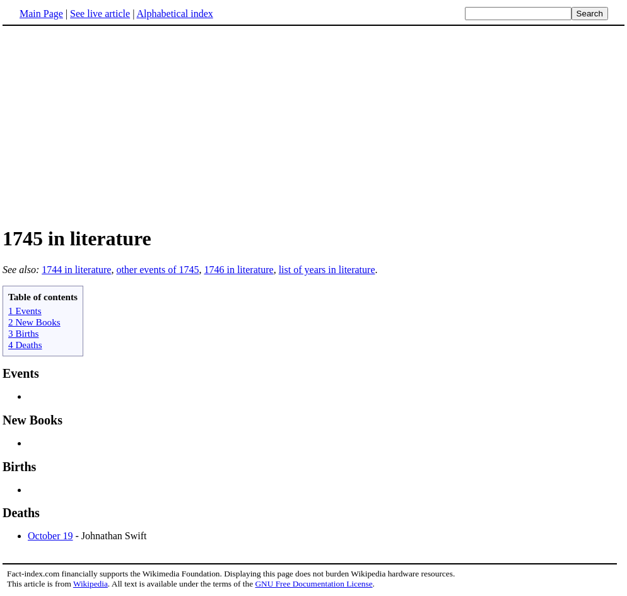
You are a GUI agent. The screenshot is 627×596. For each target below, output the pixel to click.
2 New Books (34, 322)
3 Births (23, 333)
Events (21, 373)
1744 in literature (76, 269)
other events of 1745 (157, 269)
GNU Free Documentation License (313, 583)
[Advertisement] (108, 125)
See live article (100, 13)
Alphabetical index (174, 13)
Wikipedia (90, 583)
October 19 (50, 535)
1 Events (25, 310)
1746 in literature (238, 269)
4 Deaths (25, 344)
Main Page (41, 13)
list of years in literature (327, 269)
